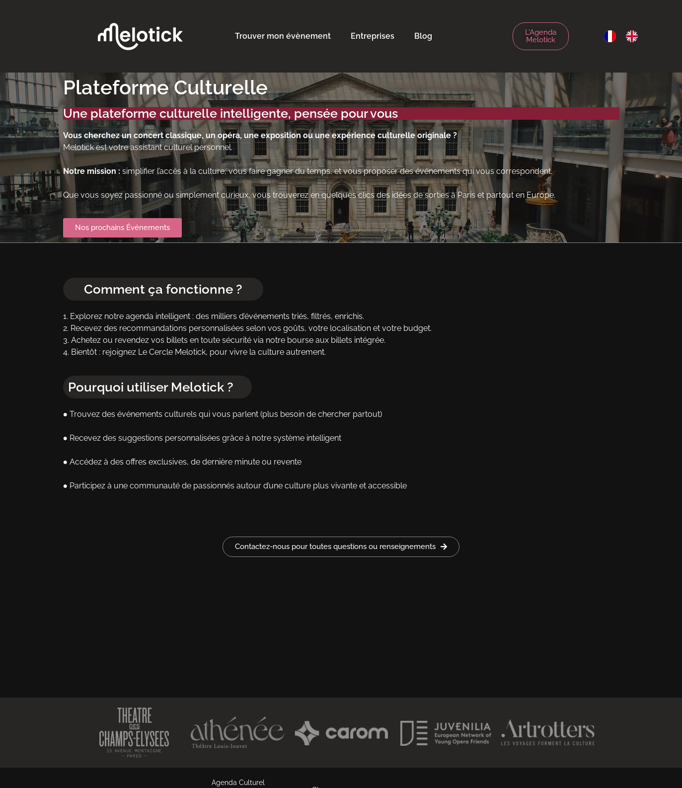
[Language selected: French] (626, 36)
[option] (634, 36)
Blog (423, 36)
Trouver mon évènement (283, 36)
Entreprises (372, 36)
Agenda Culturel (238, 783)
